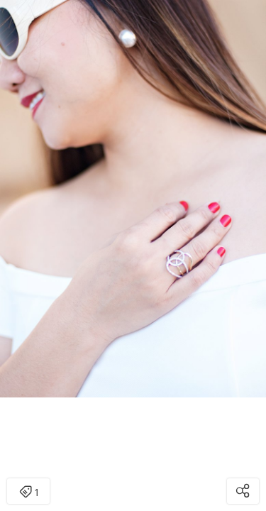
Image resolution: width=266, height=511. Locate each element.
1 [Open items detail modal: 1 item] (28, 492)
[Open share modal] (243, 491)
